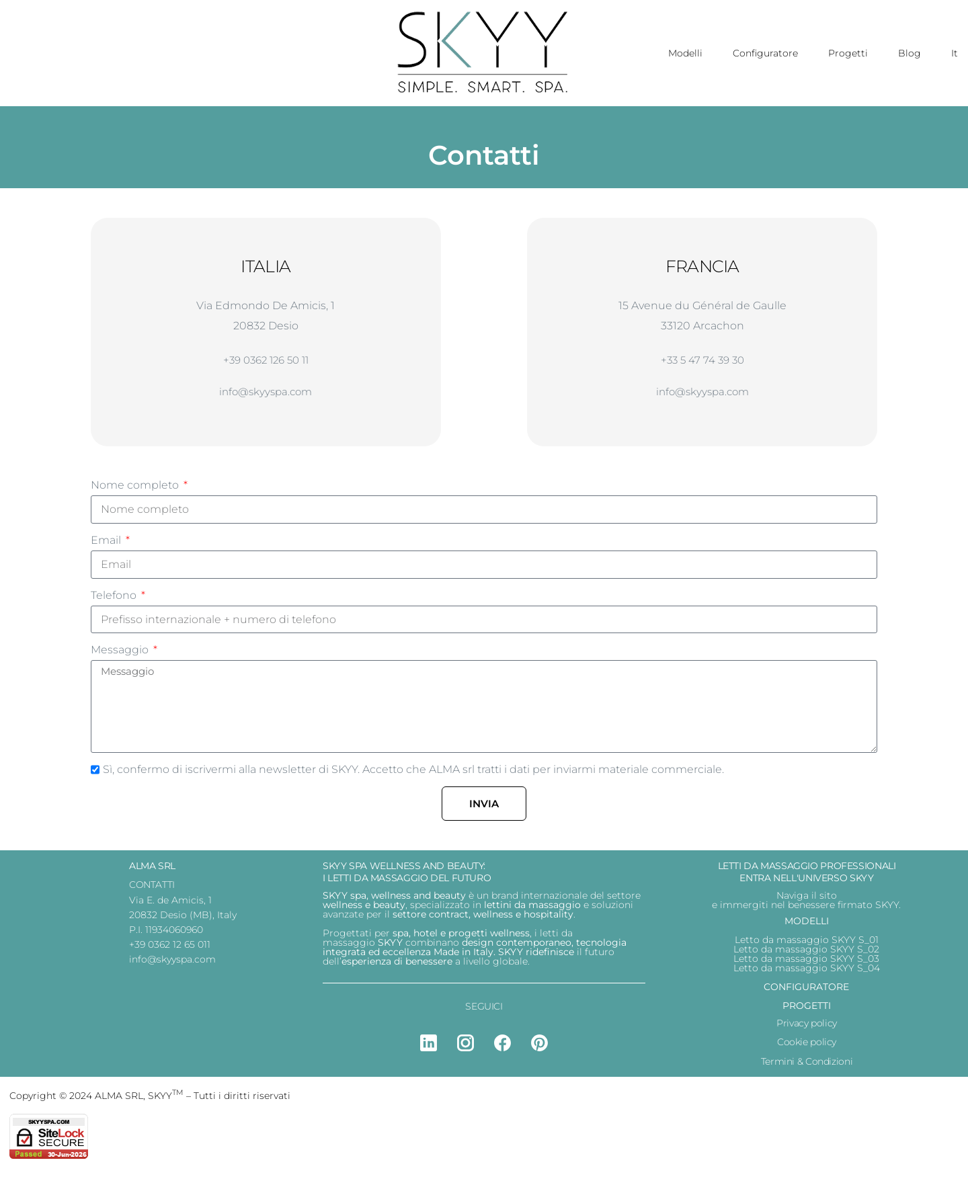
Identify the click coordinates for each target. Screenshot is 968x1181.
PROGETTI (806, 1011)
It (954, 53)
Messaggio (121, 655)
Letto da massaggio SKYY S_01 (807, 945)
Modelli (685, 53)
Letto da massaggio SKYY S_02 (806, 954)
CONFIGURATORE (806, 992)
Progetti (848, 53)
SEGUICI (483, 1012)
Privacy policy (806, 1028)
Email (107, 544)
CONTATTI (152, 890)
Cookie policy (806, 1048)
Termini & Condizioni (806, 1067)
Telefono (115, 600)
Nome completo (136, 489)
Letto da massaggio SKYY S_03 (806, 964)
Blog (909, 53)
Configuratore (765, 53)
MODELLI (806, 926)
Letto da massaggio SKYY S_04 (806, 973)
